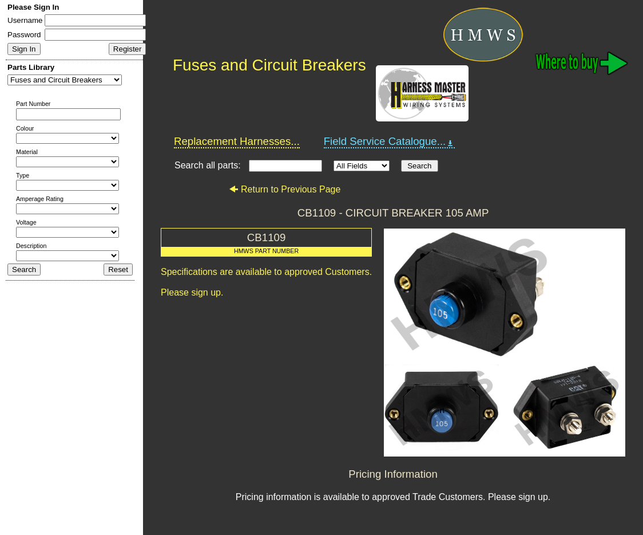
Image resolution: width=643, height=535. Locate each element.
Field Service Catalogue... (389, 141)
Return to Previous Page (284, 189)
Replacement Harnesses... (237, 141)
